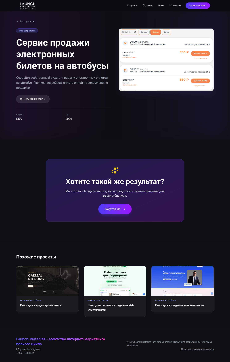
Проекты (148, 5)
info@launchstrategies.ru (28, 349)
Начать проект (197, 5)
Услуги (132, 5)
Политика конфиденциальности (197, 349)
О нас (161, 5)
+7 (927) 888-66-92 (25, 353)
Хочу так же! (115, 209)
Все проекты (25, 21)
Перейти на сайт (33, 99)
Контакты (175, 5)
